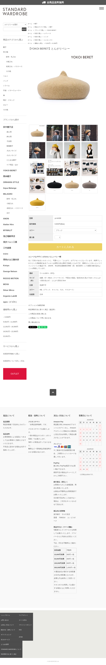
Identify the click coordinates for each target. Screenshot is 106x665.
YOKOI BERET (51, 30)
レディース (47, 33)
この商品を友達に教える (37, 314)
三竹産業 (7, 248)
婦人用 (9, 132)
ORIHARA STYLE (11, 182)
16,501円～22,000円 (10, 331)
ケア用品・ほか (12, 165)
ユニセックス (48, 40)
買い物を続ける (34, 322)
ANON (6, 219)
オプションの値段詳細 (36, 305)
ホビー (5, 105)
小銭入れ (9, 62)
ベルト (5, 76)
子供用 (9, 141)
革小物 (5, 52)
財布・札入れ (11, 57)
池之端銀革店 (9, 236)
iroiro (5, 254)
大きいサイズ (11, 151)
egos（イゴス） (10, 302)
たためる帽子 (11, 160)
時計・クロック (9, 100)
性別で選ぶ (38, 33)
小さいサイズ (11, 155)
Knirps (6, 265)
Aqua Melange (9, 188)
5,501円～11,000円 (51, 43)
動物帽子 (10, 146)
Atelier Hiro (8, 224)
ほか (8, 213)
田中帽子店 (8, 127)
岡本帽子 (7, 176)
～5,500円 (7, 317)
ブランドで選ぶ (39, 30)
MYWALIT (7, 230)
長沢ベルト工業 (10, 242)
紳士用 (9, 137)
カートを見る (23, 620)
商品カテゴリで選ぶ (41, 27)
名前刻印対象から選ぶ (11, 354)
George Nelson (10, 271)
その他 (8, 71)
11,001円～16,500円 (10, 327)
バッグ (5, 81)
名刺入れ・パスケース (14, 66)
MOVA (6, 284)
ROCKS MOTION (11, 278)
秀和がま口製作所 (11, 260)
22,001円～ (7, 336)
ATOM (21, 637)
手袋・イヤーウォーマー (12, 90)
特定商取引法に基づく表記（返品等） (42, 309)
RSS (20, 630)
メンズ (46, 37)
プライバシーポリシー (25, 625)
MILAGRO (7, 194)
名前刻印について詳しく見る (13, 361)
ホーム (30, 24)
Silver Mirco (8, 290)
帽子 (36, 24)
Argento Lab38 (10, 296)
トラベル (6, 86)
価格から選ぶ (39, 43)
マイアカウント (23, 615)
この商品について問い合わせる (39, 318)
